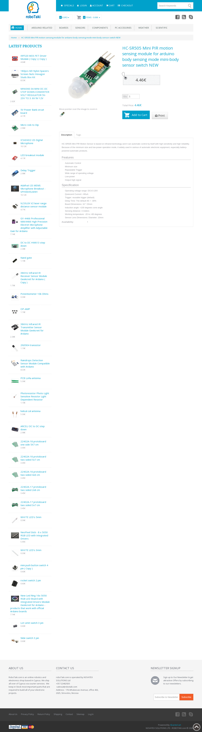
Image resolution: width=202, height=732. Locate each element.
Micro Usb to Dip (30, 124)
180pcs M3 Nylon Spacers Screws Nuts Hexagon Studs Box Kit (35, 74)
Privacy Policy (27, 714)
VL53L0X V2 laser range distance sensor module (34, 205)
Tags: (78, 134)
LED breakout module (32, 155)
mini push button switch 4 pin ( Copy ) (34, 567)
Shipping (58, 714)
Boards (63, 27)
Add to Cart (139, 115)
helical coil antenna (30, 411)
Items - (91, 17)
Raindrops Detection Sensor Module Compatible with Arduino (35, 363)
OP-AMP (25, 309)
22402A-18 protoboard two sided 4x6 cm (33, 473)
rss (184, 17)
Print (160, 115)
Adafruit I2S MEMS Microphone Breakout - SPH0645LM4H (33, 188)
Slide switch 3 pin (30, 638)
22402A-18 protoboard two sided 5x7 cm (33, 458)
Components (99, 27)
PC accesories (122, 27)
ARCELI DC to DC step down (33, 428)
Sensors (79, 27)
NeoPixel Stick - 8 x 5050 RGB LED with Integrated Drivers (34, 535)
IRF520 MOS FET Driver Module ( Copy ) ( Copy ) (34, 57)
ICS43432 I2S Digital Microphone (32, 141)
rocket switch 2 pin (31, 580)
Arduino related (41, 27)
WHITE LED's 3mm (31, 550)
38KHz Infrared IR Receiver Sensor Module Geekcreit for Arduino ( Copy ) (34, 277)
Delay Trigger (28, 170)
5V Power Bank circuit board (32, 111)
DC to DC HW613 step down (33, 244)
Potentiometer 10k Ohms (34, 293)
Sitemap (80, 714)
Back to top (196, 727)
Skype (191, 17)
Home (18, 27)
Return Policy (44, 714)
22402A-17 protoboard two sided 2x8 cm (33, 488)
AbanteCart (175, 724)
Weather (143, 27)
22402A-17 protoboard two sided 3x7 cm (33, 503)
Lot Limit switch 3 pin (32, 622)
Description (66, 134)
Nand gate (26, 257)
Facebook (177, 17)
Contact (69, 714)
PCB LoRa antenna (31, 378)
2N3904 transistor (31, 345)
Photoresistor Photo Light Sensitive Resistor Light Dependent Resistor (35, 396)
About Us (13, 714)
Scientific (160, 27)
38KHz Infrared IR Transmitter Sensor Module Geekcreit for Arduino (32, 329)
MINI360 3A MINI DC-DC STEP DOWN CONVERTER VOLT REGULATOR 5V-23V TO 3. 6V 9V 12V (35, 93)
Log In (91, 714)
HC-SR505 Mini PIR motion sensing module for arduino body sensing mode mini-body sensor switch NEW (70, 37)
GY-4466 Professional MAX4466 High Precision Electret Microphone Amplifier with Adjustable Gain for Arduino (29, 225)
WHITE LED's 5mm (31, 517)
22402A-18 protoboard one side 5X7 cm (33, 443)
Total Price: (132, 105)
